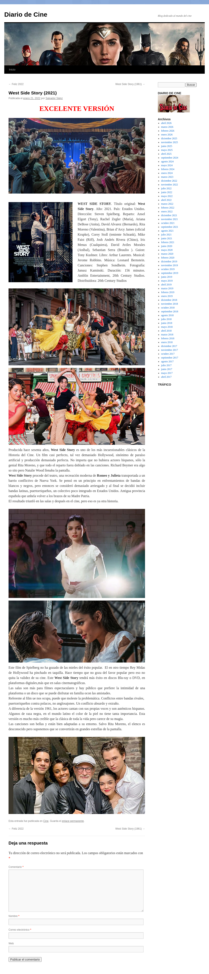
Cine (46, 821)
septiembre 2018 (169, 311)
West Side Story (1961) (130, 84)
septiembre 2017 (169, 357)
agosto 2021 (167, 230)
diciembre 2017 (169, 346)
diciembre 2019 (169, 261)
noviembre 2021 (169, 219)
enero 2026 (167, 134)
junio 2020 (166, 246)
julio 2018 (166, 319)
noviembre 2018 (169, 303)
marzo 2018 (167, 334)
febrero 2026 (167, 130)
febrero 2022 (167, 207)
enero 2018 (167, 342)
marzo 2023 (167, 176)
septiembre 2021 (169, 226)
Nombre (14, 916)
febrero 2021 (167, 242)
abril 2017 (166, 376)
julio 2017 (166, 365)
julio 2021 (166, 234)
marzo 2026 (167, 126)
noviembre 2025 (169, 142)
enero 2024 (167, 173)
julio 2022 (166, 188)
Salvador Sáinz (54, 98)
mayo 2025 (167, 149)
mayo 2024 (167, 165)
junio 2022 (166, 192)
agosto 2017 (167, 361)
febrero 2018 (167, 338)
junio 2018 (166, 323)
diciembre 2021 (169, 215)
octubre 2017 (168, 353)
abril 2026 (166, 123)
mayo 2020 (167, 249)
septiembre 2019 (169, 273)
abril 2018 (166, 330)
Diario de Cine (25, 14)
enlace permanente (73, 821)
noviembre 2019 (169, 265)
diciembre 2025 (169, 138)
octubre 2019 (168, 269)
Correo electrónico (20, 929)
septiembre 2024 (169, 157)
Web (11, 943)
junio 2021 (166, 238)
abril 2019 (166, 284)
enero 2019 (167, 296)
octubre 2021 (168, 223)
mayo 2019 (167, 280)
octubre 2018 (168, 307)
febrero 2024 (167, 169)
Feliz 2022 (16, 84)
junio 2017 (166, 369)
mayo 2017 (167, 373)
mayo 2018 (167, 326)
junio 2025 (166, 146)
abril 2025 (166, 153)
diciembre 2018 (169, 299)
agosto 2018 (167, 315)
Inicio (12, 69)
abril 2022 (166, 199)
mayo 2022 (167, 196)
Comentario (16, 866)
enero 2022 (167, 211)
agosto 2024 (167, 161)
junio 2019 (166, 276)
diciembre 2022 (169, 180)
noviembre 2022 (169, 184)
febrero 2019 (167, 292)
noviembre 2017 (169, 349)
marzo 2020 (167, 253)
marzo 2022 (167, 203)
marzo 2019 (167, 288)
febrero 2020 (167, 257)
